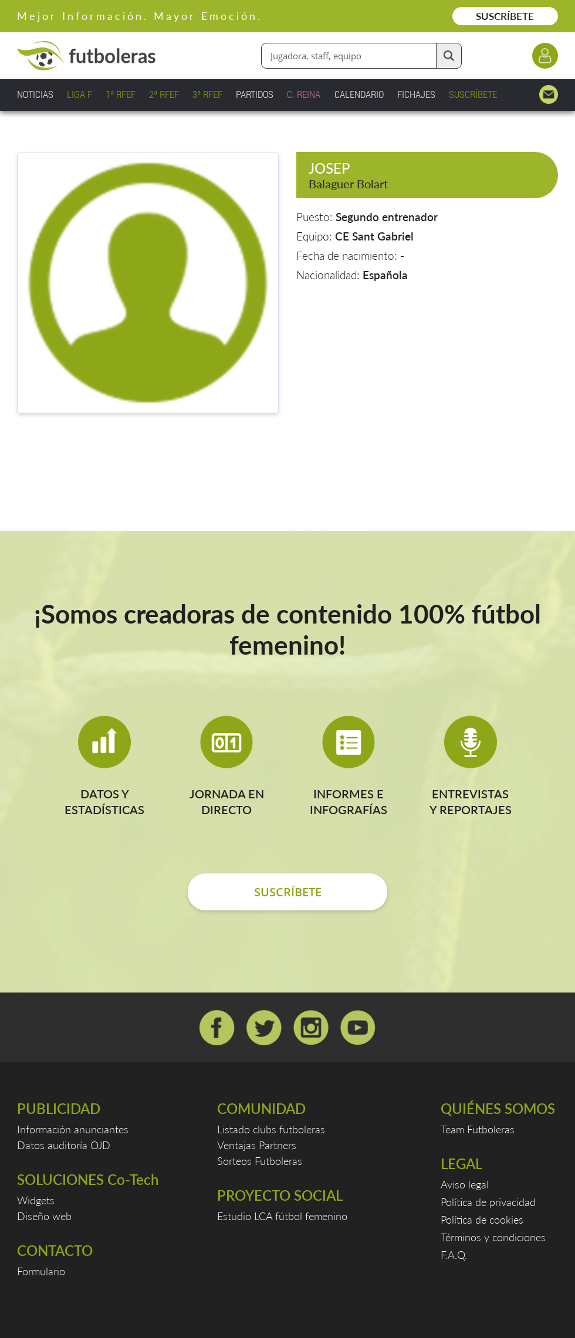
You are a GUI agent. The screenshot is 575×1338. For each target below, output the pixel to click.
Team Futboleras (478, 1129)
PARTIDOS (254, 94)
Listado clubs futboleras (271, 1129)
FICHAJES (416, 94)
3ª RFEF (207, 94)
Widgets (36, 1200)
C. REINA (303, 94)
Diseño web (44, 1216)
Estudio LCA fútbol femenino (282, 1216)
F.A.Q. (454, 1254)
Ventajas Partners (256, 1145)
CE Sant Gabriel (374, 236)
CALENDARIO (359, 94)
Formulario (41, 1271)
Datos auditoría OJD (63, 1145)
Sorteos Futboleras (259, 1160)
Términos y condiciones (493, 1237)
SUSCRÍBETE (505, 16)
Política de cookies (482, 1219)
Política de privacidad (488, 1201)
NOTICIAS (35, 94)
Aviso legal (465, 1184)
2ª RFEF (164, 94)
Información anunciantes (72, 1129)
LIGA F (79, 94)
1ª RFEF (121, 94)
